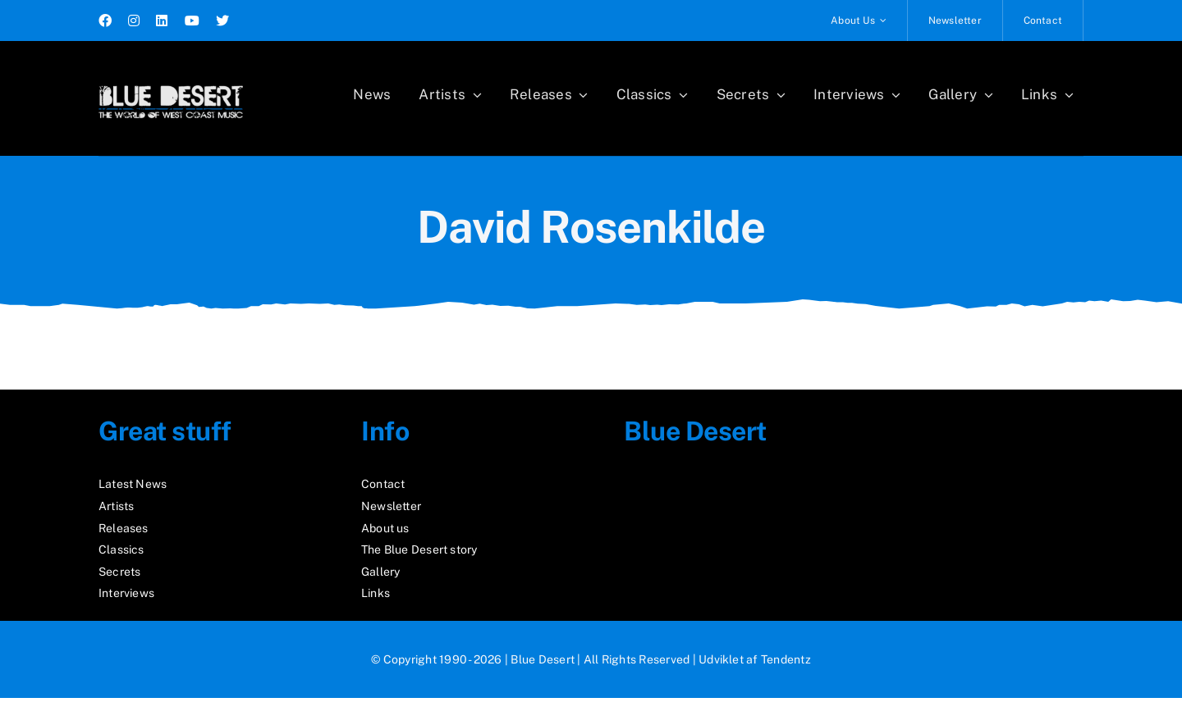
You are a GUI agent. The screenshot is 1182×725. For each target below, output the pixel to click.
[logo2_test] (170, 80)
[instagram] (134, 20)
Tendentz (786, 659)
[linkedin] (161, 20)
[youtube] (192, 20)
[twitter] (222, 20)
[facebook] (105, 20)
